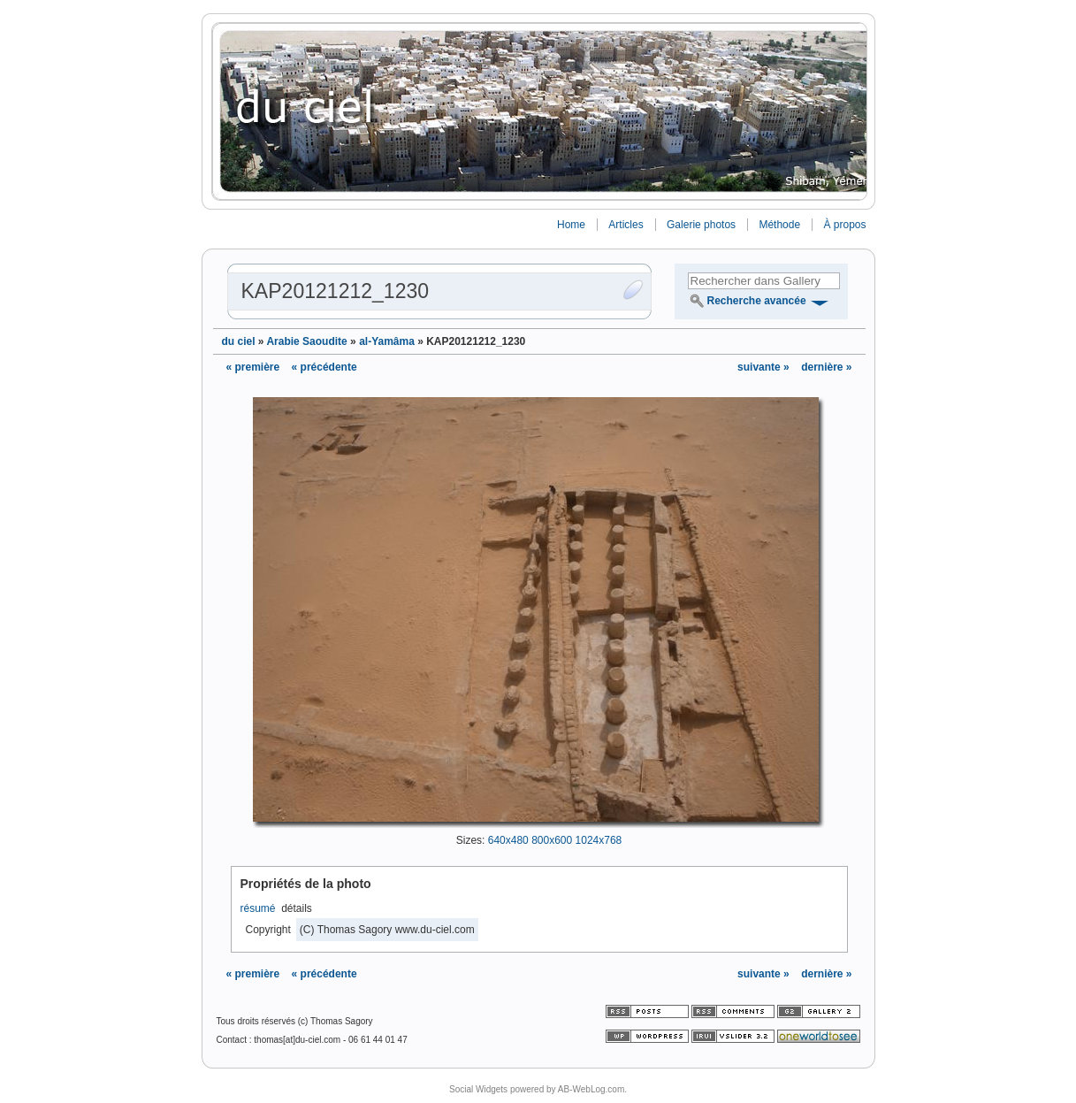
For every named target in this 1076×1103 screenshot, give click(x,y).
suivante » (764, 367)
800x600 (551, 840)
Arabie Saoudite (306, 341)
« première (253, 367)
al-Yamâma (387, 341)
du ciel (239, 341)
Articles (625, 224)
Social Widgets (478, 1089)
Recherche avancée (756, 301)
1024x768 (599, 840)
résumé (258, 908)
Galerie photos (701, 224)
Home (571, 224)
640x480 (508, 840)
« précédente (324, 367)
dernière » (826, 367)
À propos (844, 224)
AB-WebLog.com (591, 1089)
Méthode (779, 224)
